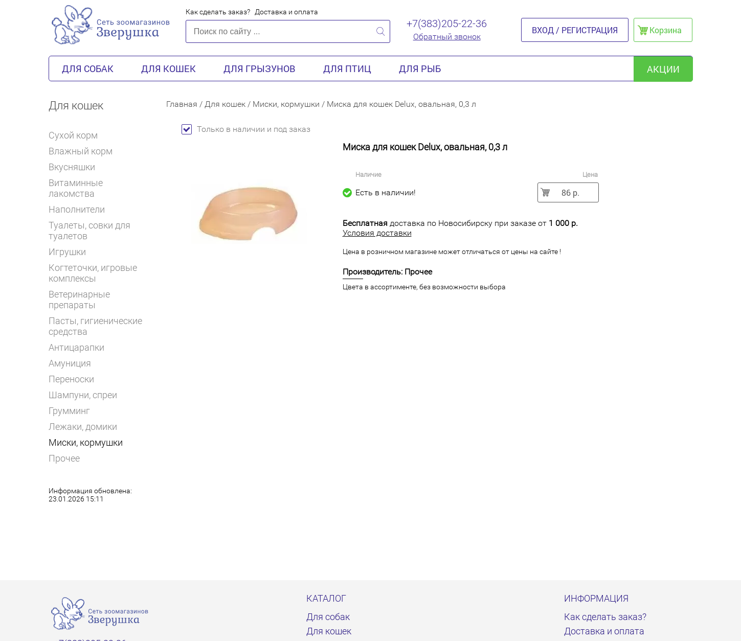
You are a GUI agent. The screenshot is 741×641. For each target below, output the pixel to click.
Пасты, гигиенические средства (95, 326)
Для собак (88, 68)
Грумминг (74, 410)
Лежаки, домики (83, 426)
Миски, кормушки (86, 442)
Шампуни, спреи (83, 395)
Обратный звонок (447, 36)
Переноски (71, 379)
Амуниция (70, 363)
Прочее (64, 458)
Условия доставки (377, 233)
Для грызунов (259, 68)
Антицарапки (76, 347)
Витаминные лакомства (100, 188)
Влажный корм (85, 151)
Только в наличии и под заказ (246, 129)
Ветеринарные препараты (100, 299)
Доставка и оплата (286, 12)
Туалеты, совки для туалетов (89, 230)
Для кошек (168, 68)
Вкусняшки (76, 167)
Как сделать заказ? (218, 12)
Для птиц (347, 68)
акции (663, 69)
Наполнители (81, 209)
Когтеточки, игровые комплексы (93, 273)
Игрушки (72, 251)
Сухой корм (77, 135)
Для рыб (420, 68)
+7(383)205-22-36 (447, 23)
